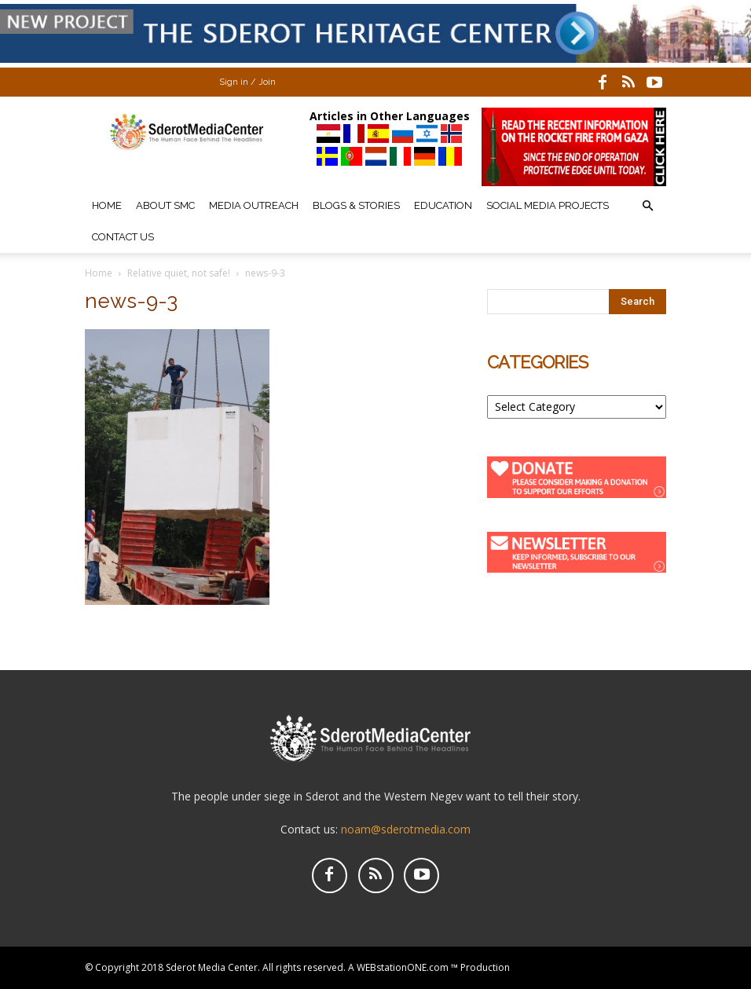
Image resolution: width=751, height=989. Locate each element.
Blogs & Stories (356, 205)
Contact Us (123, 237)
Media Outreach (254, 205)
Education (443, 205)
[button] (647, 206)
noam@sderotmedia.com (406, 829)
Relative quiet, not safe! (178, 273)
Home (107, 205)
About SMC (165, 205)
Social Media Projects (547, 205)
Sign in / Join (247, 82)
